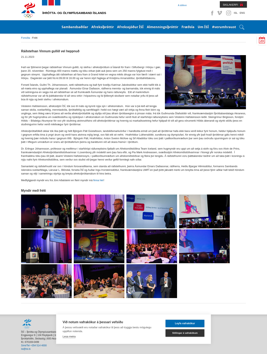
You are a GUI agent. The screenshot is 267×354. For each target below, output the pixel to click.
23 (262, 41)
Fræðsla (188, 27)
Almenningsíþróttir (162, 27)
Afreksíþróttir (102, 27)
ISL (236, 13)
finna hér (98, 180)
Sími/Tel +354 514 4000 (34, 345)
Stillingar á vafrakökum (185, 333)
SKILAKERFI (230, 4)
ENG (242, 13)
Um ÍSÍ (203, 27)
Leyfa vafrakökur (185, 323)
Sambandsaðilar (75, 27)
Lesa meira (69, 336)
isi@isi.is (26, 349)
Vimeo (220, 13)
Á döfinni (182, 5)
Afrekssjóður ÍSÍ (130, 27)
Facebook (211, 13)
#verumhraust (224, 27)
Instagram (228, 13)
